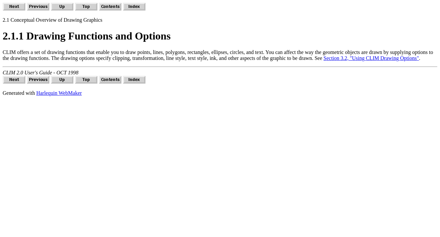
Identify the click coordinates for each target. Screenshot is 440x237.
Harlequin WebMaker (59, 93)
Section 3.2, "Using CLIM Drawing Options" (371, 58)
